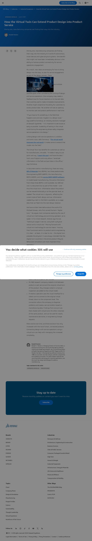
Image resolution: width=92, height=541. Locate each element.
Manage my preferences (62, 274)
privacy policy (78, 266)
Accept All (81, 274)
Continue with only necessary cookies (74, 249)
